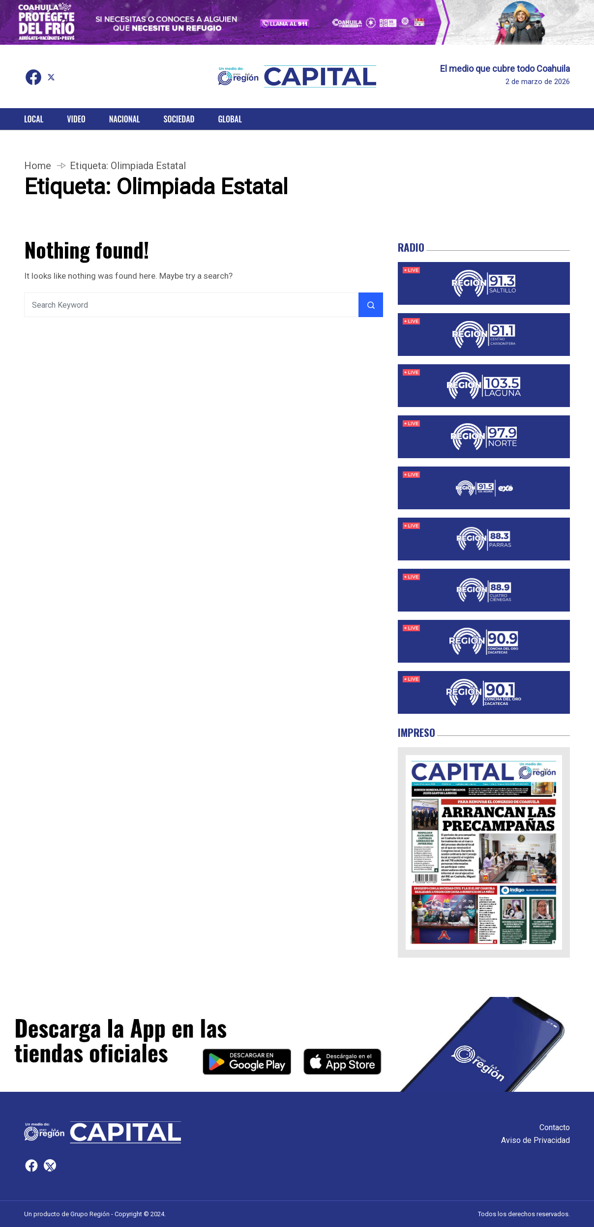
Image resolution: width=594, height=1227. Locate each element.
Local (33, 119)
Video (76, 119)
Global (230, 119)
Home (37, 166)
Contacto (554, 1127)
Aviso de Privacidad (535, 1140)
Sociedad (179, 119)
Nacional (124, 119)
